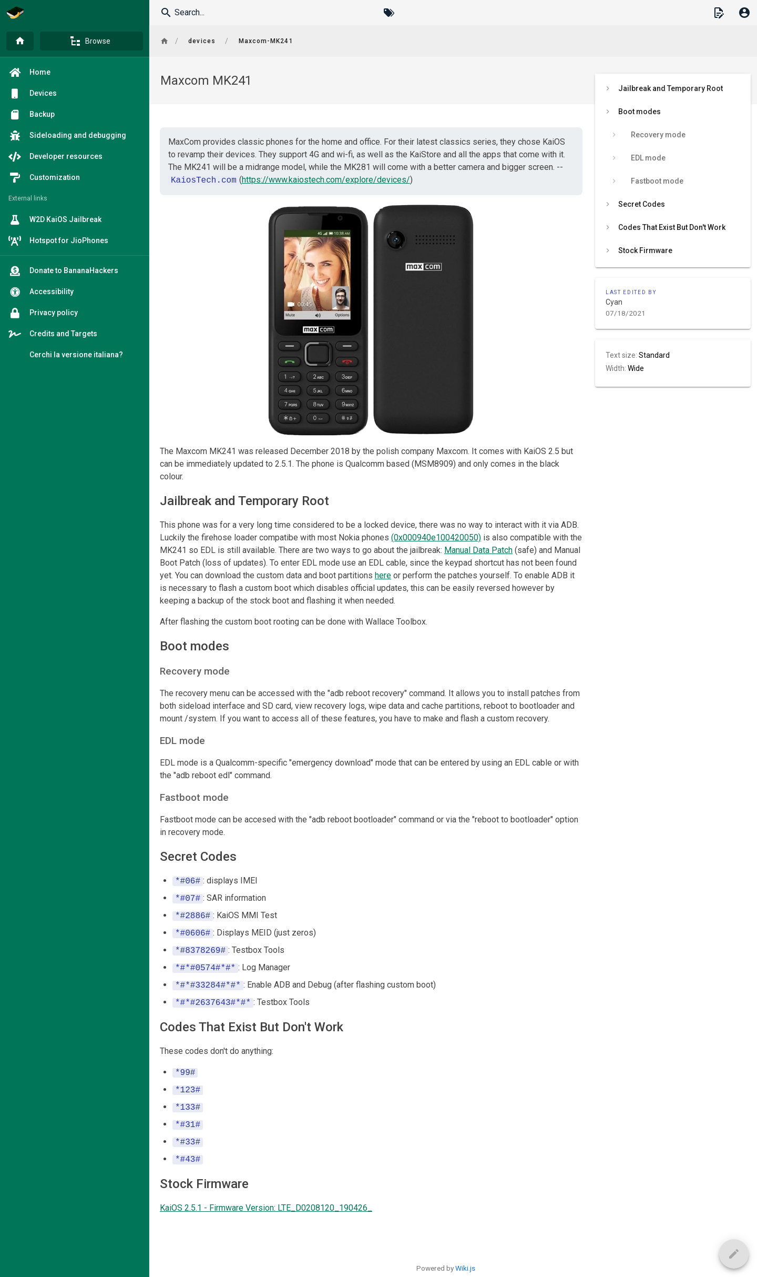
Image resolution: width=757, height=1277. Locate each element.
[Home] (20, 41)
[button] (718, 12)
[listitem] (672, 88)
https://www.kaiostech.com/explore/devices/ (326, 180)
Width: (617, 368)
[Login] (744, 12)
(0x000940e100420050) (436, 537)
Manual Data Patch (478, 550)
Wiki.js (465, 1268)
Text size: (622, 355)
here (383, 575)
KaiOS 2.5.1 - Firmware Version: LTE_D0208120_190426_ (266, 1208)
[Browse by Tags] (389, 12)
